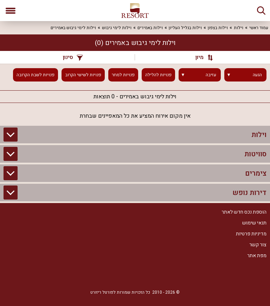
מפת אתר (256, 255)
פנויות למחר (123, 75)
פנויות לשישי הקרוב (83, 75)
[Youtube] (114, 275)
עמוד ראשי (258, 28)
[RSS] (135, 275)
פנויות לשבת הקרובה (35, 75)
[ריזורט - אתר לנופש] (135, 10)
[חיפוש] (261, 10)
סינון (73, 57)
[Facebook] (156, 275)
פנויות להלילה (158, 75)
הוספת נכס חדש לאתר (243, 212)
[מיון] (200, 57)
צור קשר (257, 244)
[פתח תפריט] (11, 11)
